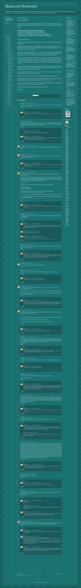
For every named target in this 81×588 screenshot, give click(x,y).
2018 (8, 49)
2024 (8, 40)
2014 (8, 103)
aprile (9, 92)
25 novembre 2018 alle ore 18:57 (36, 163)
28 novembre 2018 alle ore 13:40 (36, 546)
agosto (9, 86)
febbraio (9, 95)
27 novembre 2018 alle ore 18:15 (32, 432)
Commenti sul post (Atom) (25, 575)
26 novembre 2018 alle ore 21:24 (29, 395)
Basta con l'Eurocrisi (21, 6)
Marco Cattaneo (25, 96)
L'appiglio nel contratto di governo (9, 76)
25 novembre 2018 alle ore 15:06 (29, 154)
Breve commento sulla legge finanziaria (70, 20)
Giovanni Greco (23, 521)
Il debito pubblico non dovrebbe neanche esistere (71, 99)
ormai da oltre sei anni (46, 80)
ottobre (9, 83)
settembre (9, 85)
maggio (9, 91)
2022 (8, 43)
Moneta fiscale (30, 96)
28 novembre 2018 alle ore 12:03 (32, 521)
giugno (9, 89)
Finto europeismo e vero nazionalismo (10, 59)
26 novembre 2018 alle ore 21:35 (36, 408)
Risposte (23, 109)
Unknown (22, 145)
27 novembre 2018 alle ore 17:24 (29, 417)
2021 (8, 45)
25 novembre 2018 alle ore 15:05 (29, 145)
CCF (21, 96)
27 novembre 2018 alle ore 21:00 (36, 482)
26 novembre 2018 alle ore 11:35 (36, 277)
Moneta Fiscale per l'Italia (9, 79)
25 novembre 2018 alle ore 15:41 (32, 131)
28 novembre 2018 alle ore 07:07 (36, 500)
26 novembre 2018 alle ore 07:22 (36, 223)
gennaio (9, 97)
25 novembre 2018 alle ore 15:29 (29, 172)
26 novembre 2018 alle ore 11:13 (29, 270)
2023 (8, 42)
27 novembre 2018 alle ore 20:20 (36, 464)
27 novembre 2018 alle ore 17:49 (36, 425)
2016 (8, 100)
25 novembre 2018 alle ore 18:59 (36, 204)
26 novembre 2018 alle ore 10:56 (32, 263)
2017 (8, 99)
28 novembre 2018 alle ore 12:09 (32, 505)
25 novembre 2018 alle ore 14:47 (29, 103)
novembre (9, 52)
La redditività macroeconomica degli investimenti (70, 90)
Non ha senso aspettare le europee (9, 63)
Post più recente (20, 573)
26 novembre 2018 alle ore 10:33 (36, 253)
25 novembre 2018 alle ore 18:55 (36, 112)
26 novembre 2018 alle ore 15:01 (29, 358)
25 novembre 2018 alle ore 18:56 (36, 136)
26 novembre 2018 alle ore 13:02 (36, 328)
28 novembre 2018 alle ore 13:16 (35, 536)
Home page (40, 573)
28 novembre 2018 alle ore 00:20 (29, 490)
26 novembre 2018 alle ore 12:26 (29, 310)
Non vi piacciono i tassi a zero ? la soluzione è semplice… (70, 80)
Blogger (45, 582)
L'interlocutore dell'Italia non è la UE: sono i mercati (71, 62)
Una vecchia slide (10, 57)
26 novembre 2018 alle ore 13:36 (29, 337)
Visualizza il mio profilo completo (67, 224)
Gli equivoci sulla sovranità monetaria (10, 73)
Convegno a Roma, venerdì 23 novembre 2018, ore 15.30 (10, 69)
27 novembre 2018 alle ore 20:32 (29, 473)
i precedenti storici (45, 71)
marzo (9, 94)
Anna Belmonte (23, 263)
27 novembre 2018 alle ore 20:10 (29, 441)
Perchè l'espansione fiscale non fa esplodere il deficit (70, 71)
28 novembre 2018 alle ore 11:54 (36, 236)
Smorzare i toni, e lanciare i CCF (10, 66)
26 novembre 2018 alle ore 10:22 (29, 244)
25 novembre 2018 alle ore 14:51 (29, 121)
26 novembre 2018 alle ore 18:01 (29, 374)
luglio (8, 88)
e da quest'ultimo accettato (41, 52)
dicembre (9, 51)
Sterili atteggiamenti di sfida (10, 55)
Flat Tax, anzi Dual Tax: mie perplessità (70, 29)
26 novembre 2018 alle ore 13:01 (36, 300)
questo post (9, 13)
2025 (8, 39)
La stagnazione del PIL (9, 81)
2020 (8, 46)
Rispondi (21, 107)
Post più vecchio (58, 573)
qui (28, 13)
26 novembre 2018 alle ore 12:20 (29, 286)
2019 (8, 48)
